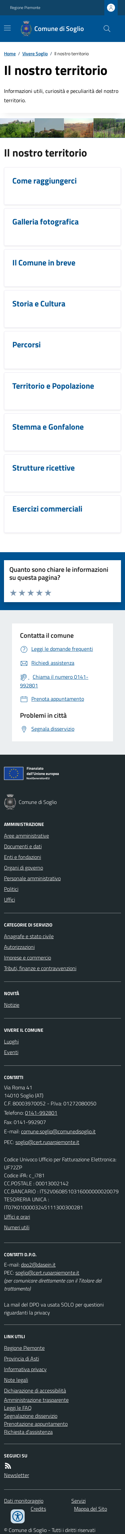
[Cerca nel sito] (104, 29)
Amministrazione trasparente (36, 1400)
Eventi (11, 1052)
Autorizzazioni (19, 947)
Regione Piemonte (25, 8)
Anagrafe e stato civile (29, 936)
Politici (11, 889)
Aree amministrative (26, 836)
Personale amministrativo (32, 878)
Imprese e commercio (27, 957)
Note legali (16, 1380)
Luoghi (11, 1041)
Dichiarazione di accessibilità (35, 1390)
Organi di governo (23, 868)
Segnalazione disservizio (30, 1416)
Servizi (78, 1501)
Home (10, 53)
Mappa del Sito (90, 1509)
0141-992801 (41, 1113)
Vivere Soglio (35, 53)
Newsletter (16, 1475)
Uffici (9, 900)
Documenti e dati (23, 846)
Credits (38, 1509)
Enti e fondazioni (22, 857)
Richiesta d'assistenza (28, 1432)
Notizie (11, 1005)
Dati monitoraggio (23, 1501)
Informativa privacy (25, 1369)
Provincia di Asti (21, 1358)
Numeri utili (16, 1227)
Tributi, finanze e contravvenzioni (40, 968)
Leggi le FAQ (18, 1408)
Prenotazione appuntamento (36, 1424)
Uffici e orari (17, 1217)
